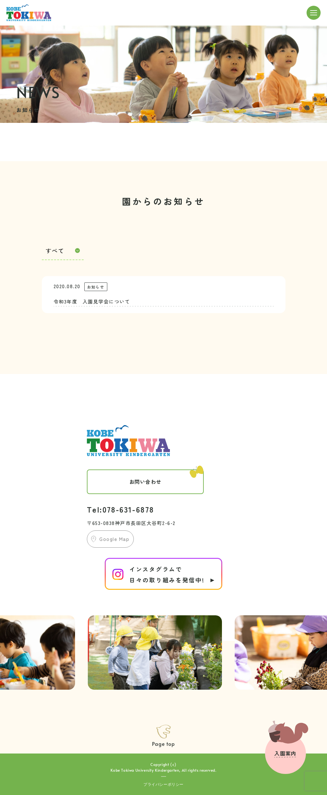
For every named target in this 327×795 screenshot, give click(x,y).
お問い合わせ (166, 477)
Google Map (114, 539)
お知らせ (95, 286)
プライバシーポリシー (163, 784)
